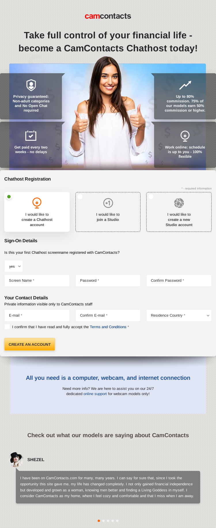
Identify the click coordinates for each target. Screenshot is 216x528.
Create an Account (30, 344)
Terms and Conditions (108, 327)
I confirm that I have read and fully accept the (69, 327)
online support (95, 394)
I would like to (37, 220)
